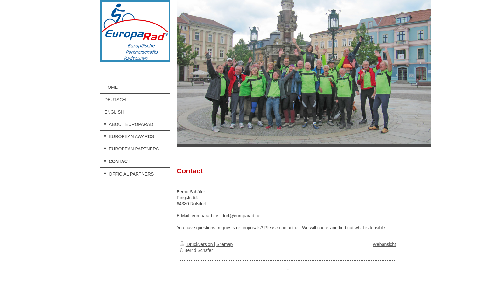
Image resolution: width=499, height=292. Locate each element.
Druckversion (197, 244)
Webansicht (384, 244)
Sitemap (224, 244)
